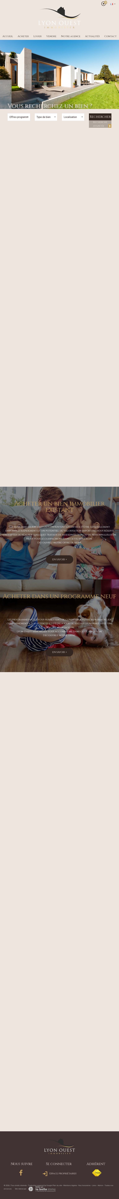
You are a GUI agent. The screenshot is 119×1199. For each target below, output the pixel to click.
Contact (110, 36)
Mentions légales (70, 1185)
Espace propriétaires (59, 1173)
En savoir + (59, 559)
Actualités (92, 36)
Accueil (7, 36)
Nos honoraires (84, 1185)
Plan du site (57, 1185)
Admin (100, 1185)
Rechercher (100, 117)
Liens (94, 1185)
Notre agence (70, 36)
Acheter (23, 36)
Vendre (51, 36)
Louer (37, 36)
